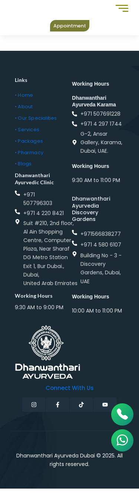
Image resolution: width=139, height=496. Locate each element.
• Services (27, 129)
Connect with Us (70, 388)
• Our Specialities (36, 118)
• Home (24, 95)
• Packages (29, 141)
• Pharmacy (29, 152)
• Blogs (23, 163)
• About (24, 106)
